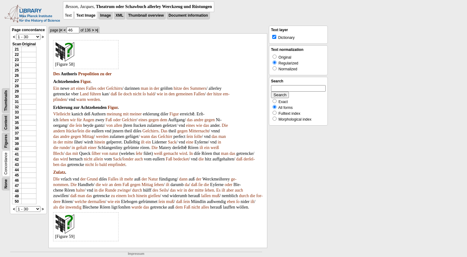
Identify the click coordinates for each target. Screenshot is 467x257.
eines (80, 88)
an (111, 184)
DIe (56, 179)
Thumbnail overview (146, 15)
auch (139, 159)
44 (17, 170)
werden (93, 99)
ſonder (128, 159)
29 (17, 91)
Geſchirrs (114, 88)
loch (131, 195)
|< (60, 30)
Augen (88, 120)
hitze (178, 88)
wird (183, 153)
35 (17, 123)
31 (17, 102)
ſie (120, 94)
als (55, 207)
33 (17, 112)
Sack (172, 142)
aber (230, 190)
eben (231, 201)
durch (137, 190)
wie (160, 94)
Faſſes (91, 88)
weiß (215, 147)
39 (17, 144)
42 (17, 159)
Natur (153, 179)
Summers (198, 88)
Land (84, 94)
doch (127, 94)
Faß (109, 120)
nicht (137, 94)
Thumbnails (6, 100)
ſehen (64, 120)
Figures (6, 141)
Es (218, 190)
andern (59, 131)
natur (113, 153)
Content (6, 123)
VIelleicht (61, 114)
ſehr (139, 153)
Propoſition (88, 74)
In (191, 153)
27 (17, 81)
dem (163, 120)
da (187, 184)
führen (95, 94)
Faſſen (199, 94)
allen (118, 125)
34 (17, 117)
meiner (136, 114)
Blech (58, 153)
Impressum (136, 253)
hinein (99, 142)
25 (17, 70)
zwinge (123, 190)
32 (17, 107)
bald (150, 94)
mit (126, 114)
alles (205, 207)
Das (164, 131)
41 (17, 154)
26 (17, 75)
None (6, 184)
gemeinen (184, 94)
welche (80, 201)
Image (105, 15)
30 (17, 96)
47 (17, 186)
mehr (128, 179)
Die (225, 125)
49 (17, 196)
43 (17, 165)
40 (17, 149)
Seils (163, 190)
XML (119, 15)
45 (17, 175)
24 (17, 65)
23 (17, 60)
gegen (153, 120)
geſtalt (81, 147)
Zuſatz (59, 172)
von (109, 125)
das (190, 120)
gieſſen (154, 195)
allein (98, 159)
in (151, 88)
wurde (136, 207)
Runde (110, 190)
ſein (79, 125)
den (172, 94)
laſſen (206, 195)
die (71, 125)
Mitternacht (199, 131)
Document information (188, 15)
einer (92, 147)
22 (17, 54)
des (186, 88)
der (109, 74)
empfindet (117, 164)
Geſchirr (129, 120)
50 (17, 201)
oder (101, 88)
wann (145, 136)
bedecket (181, 159)
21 (17, 49)
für (79, 120)
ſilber (96, 153)
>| (96, 30)
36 (17, 128)
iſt (142, 142)
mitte (68, 142)
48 (17, 191)
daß (113, 94)
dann (183, 179)
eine (189, 142)
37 (17, 133)
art (72, 88)
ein (148, 142)
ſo (144, 94)
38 (17, 138)
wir (73, 120)
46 (17, 180)
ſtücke (71, 131)
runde (64, 147)
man (144, 88)
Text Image (85, 15)
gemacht (171, 153)
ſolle (198, 136)
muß (215, 195)
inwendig (73, 207)
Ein (56, 88)
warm (81, 99)
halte (80, 190)
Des (56, 74)
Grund (92, 179)
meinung (114, 114)
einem (121, 195)
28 (17, 86)
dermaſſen (96, 201)
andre (198, 120)
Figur (85, 81)
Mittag (88, 136)
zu (102, 74)
